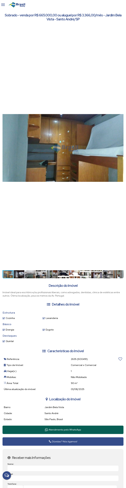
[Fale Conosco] (7, 475)
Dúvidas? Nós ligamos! (63, 441)
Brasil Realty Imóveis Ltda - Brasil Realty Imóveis (18, 4)
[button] (120, 29)
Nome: (11, 464)
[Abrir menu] (3, 5)
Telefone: (12, 484)
